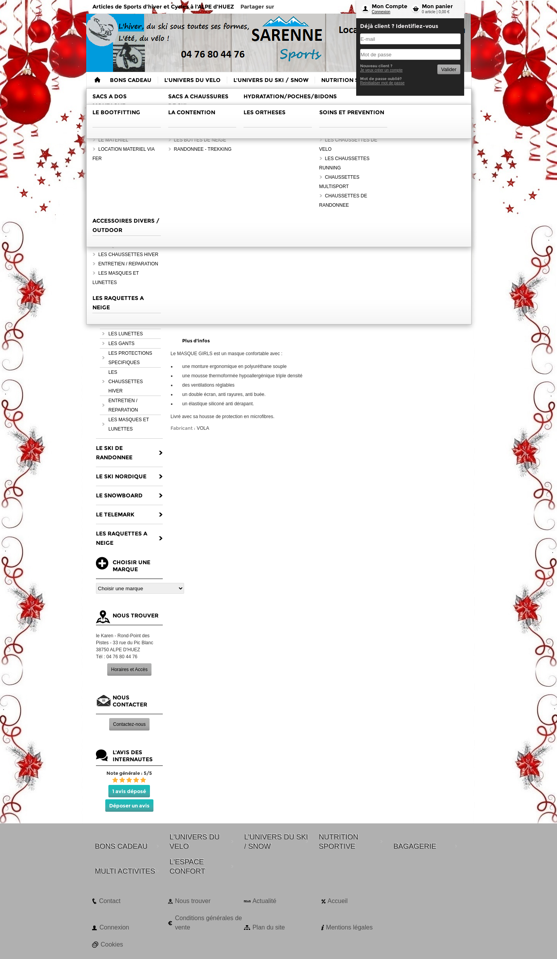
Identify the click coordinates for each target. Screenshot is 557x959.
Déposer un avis (129, 805)
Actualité (264, 901)
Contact (109, 901)
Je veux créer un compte (381, 70)
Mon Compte (389, 6)
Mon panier (437, 6)
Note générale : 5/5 (129, 773)
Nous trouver (193, 901)
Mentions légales (349, 927)
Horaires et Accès (129, 669)
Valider (448, 69)
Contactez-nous (129, 724)
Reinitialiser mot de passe (382, 83)
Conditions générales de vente (208, 923)
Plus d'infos (196, 340)
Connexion (381, 12)
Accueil (337, 901)
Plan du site (268, 927)
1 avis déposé (129, 791)
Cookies (112, 944)
